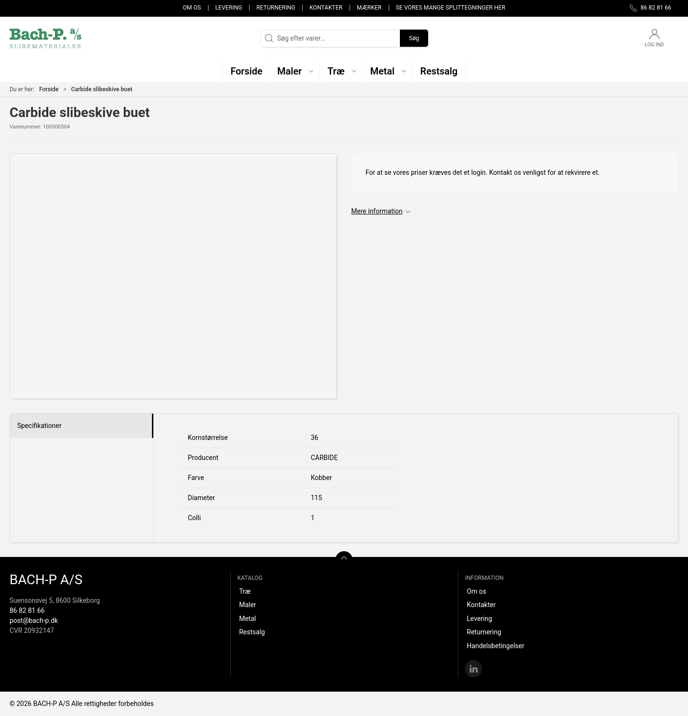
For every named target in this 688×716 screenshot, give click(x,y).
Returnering (276, 7)
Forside (49, 89)
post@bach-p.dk (34, 620)
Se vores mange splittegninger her (450, 7)
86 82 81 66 (27, 610)
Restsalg (252, 632)
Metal (247, 618)
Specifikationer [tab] (39, 425)
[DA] (45, 38)
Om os (192, 7)
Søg (414, 38)
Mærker (369, 7)
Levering (228, 7)
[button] (295, 71)
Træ (244, 591)
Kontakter (326, 7)
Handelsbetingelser (495, 646)
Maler (247, 605)
